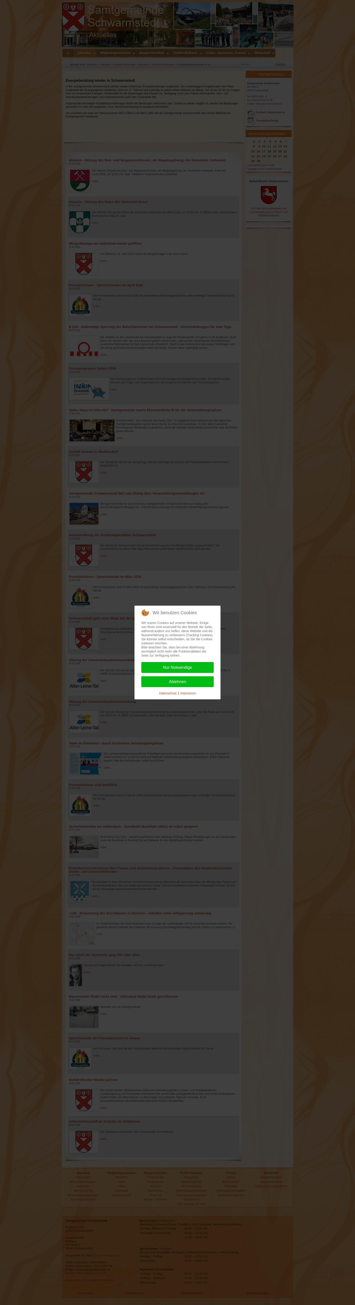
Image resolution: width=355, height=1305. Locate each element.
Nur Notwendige (177, 667)
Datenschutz (168, 693)
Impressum (188, 693)
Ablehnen (177, 681)
